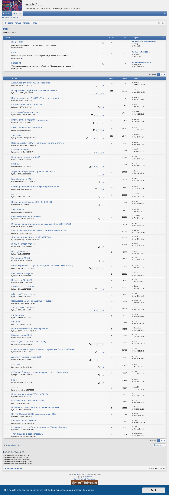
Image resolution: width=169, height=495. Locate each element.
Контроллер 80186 (20, 258)
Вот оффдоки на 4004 (22, 179)
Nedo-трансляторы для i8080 (25, 157)
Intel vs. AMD (17, 315)
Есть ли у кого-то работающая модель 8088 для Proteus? (39, 427)
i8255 (14, 194)
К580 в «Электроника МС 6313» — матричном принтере (39, 230)
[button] (164, 74)
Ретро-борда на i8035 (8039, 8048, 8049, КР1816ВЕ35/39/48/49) (42, 265)
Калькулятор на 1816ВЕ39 (24, 420)
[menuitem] (165, 13)
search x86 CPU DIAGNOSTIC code (27, 400)
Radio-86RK (17, 42)
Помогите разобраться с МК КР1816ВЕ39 (31, 202)
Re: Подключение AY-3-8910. (142, 62)
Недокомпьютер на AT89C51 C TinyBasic (31, 394)
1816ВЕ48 (16, 135)
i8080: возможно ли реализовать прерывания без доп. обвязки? (43, 349)
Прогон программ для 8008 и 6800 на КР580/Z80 (35, 407)
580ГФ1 (15, 387)
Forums (19, 13)
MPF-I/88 (15, 321)
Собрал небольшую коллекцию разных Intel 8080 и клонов (40, 372)
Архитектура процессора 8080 (26, 356)
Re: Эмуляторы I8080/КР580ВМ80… (145, 41)
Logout (6, 17)
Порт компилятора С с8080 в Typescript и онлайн (35, 98)
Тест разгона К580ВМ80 (23, 307)
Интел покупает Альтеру (23, 243)
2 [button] (161, 74)
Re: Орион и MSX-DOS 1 (141, 52)
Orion (14, 52)
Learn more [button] (88, 490)
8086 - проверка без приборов (26, 127)
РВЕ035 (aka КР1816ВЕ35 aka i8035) (28, 341)
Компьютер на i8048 (21, 335)
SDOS (14, 379)
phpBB (77, 474)
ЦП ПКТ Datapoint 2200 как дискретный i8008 (33, 413)
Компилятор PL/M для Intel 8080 (27, 104)
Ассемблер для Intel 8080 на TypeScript (30, 82)
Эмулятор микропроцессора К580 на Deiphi (33, 171)
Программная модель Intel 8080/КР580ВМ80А (34, 90)
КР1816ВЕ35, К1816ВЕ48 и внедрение (30, 120)
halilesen (89, 477)
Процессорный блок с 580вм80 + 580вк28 (32, 300)
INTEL (6, 29)
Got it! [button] (154, 490)
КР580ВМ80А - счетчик (22, 286)
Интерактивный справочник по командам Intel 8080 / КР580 (41, 223)
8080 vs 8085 (17, 209)
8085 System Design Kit (22, 273)
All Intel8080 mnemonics (23, 294)
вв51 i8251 (16, 163)
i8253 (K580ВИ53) (19, 251)
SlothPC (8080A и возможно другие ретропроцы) (35, 186)
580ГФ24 (15, 364)
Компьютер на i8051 (21, 149)
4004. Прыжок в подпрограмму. (27, 433)
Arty (83, 477)
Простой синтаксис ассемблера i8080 (29, 328)
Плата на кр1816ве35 (21, 280)
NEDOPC (6, 13)
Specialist (16, 62)
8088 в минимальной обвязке (26, 216)
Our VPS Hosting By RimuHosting (84, 479)
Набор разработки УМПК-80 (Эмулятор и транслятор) (37, 142)
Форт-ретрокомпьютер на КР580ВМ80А (31, 237)
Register (15, 17)
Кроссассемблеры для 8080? (25, 112)
